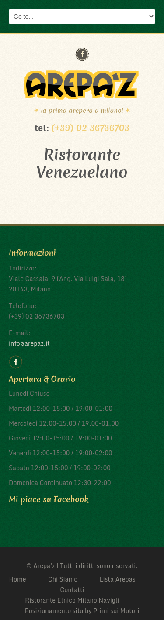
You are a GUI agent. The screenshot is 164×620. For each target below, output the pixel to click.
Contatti (72, 590)
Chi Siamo (63, 579)
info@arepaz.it (29, 343)
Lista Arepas (118, 579)
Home (17, 579)
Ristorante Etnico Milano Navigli (72, 600)
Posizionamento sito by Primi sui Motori (82, 611)
